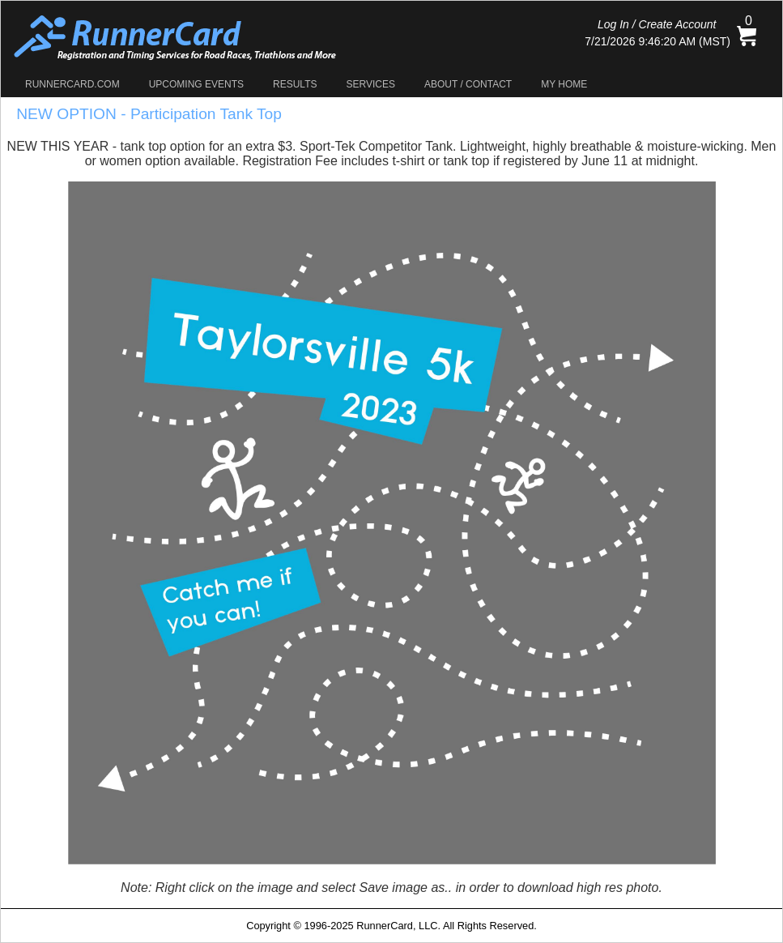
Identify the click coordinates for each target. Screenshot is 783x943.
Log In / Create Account (657, 24)
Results (295, 84)
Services (371, 84)
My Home (564, 84)
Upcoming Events (196, 84)
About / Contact (468, 84)
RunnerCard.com (72, 84)
